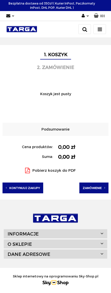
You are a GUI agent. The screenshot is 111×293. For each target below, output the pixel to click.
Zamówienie (94, 188)
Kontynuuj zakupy (23, 188)
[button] (99, 16)
